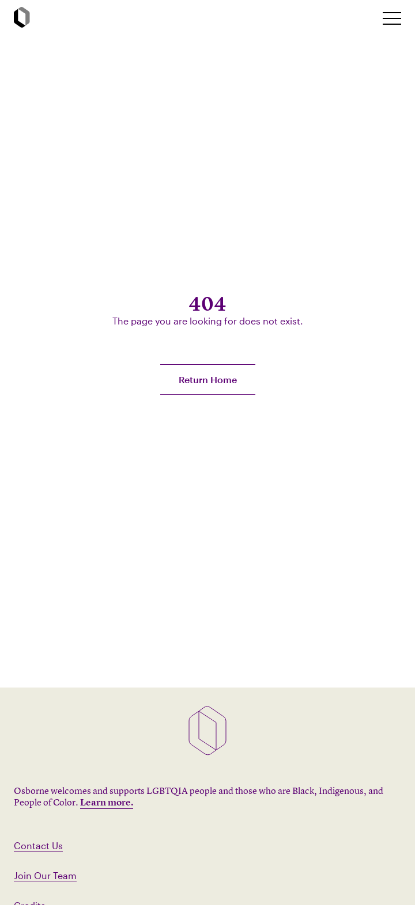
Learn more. (106, 802)
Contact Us (38, 845)
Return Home (208, 379)
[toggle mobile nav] (392, 18)
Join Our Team (45, 875)
